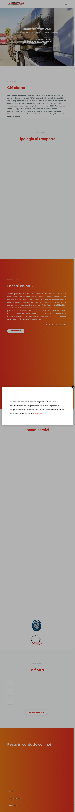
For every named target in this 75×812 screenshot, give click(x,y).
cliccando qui (37, 413)
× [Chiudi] (73, 387)
